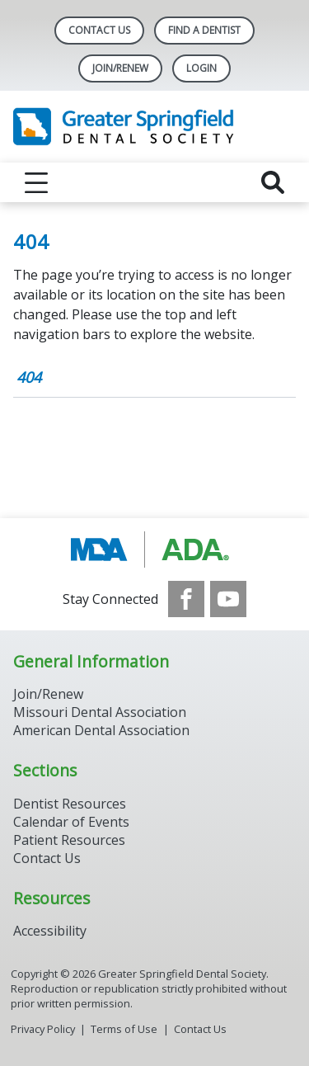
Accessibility (50, 931)
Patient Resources (69, 840)
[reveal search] (273, 182)
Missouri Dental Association (99, 712)
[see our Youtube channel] (228, 599)
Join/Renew (120, 68)
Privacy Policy (43, 1028)
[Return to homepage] (154, 126)
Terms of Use (124, 1028)
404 (28, 377)
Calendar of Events (71, 822)
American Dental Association (101, 730)
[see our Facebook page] (186, 599)
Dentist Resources (69, 804)
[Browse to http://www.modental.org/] (154, 549)
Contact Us (99, 30)
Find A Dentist (204, 30)
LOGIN (201, 68)
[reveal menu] (36, 182)
